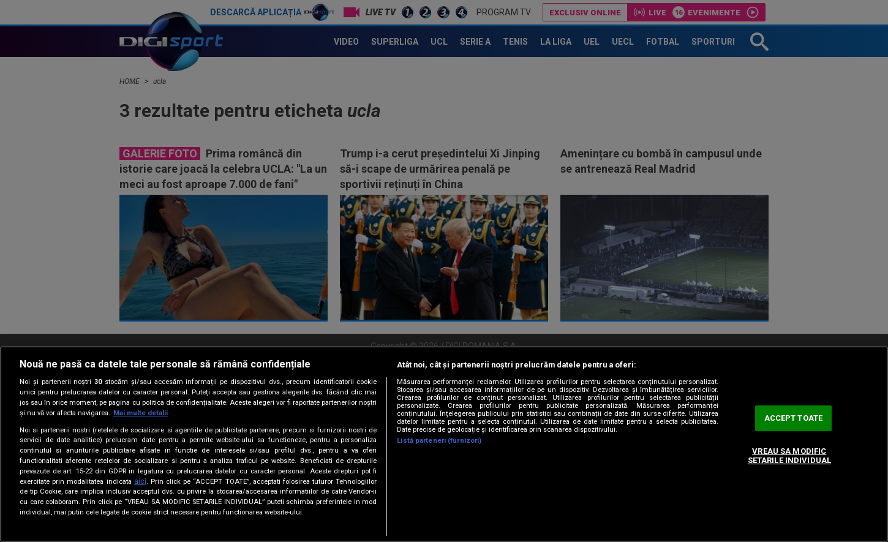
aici (140, 481)
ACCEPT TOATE (793, 418)
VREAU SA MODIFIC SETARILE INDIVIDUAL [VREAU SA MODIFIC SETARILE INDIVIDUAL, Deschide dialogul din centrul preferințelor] (789, 455)
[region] (444, 444)
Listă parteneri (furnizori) (439, 441)
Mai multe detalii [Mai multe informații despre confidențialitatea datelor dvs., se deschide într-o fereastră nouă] (140, 413)
